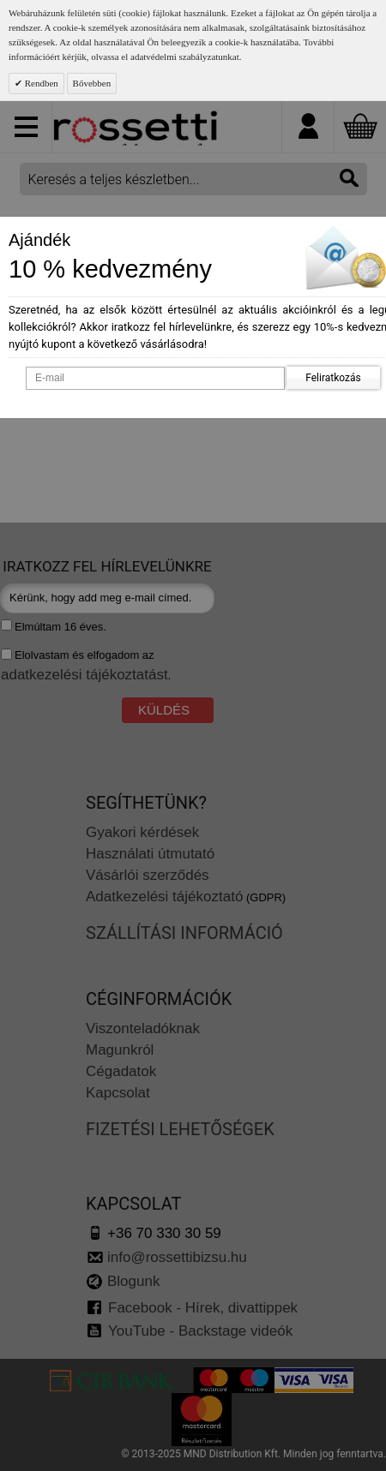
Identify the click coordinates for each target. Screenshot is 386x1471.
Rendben (40, 83)
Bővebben (92, 83)
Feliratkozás (333, 378)
